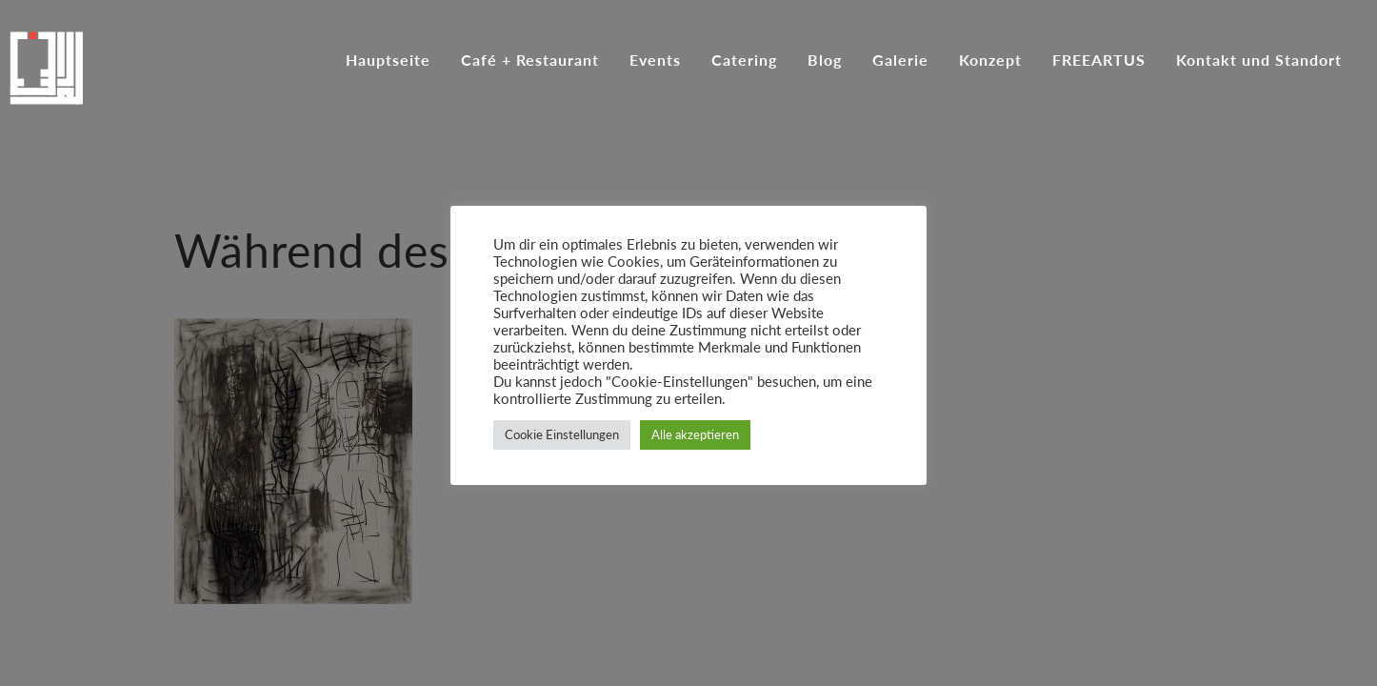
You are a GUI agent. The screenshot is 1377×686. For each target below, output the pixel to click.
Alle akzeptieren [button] (695, 434)
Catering (744, 61)
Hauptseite (388, 61)
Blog (825, 61)
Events (655, 61)
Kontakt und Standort (1259, 61)
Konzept (990, 61)
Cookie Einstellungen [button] (562, 434)
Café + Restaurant (530, 61)
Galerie (900, 61)
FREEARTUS (1099, 61)
